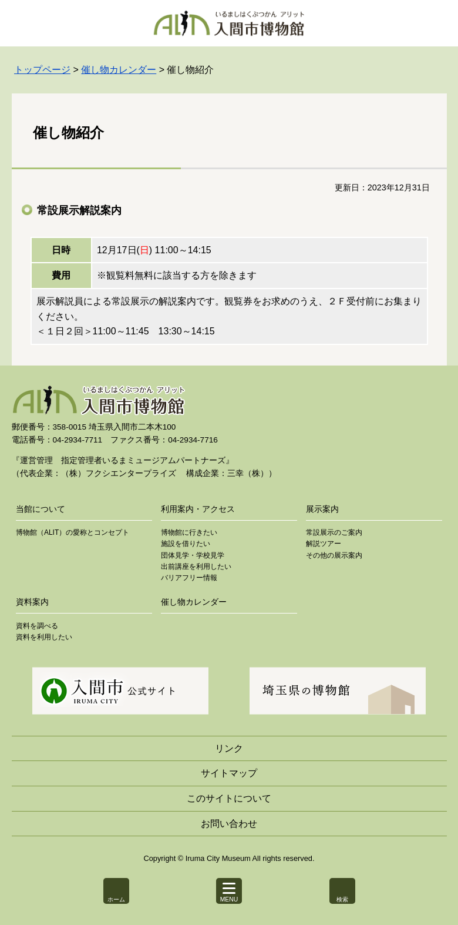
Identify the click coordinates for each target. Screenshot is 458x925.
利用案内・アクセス (198, 509)
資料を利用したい (44, 637)
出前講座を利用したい (196, 566)
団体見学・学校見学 (192, 555)
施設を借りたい (185, 543)
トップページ (42, 70)
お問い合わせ (229, 824)
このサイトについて (229, 798)
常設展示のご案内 (334, 532)
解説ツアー (323, 543)
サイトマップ (229, 773)
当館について (40, 509)
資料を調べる (37, 626)
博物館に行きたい (189, 532)
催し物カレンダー (118, 70)
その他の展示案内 (334, 555)
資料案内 (32, 601)
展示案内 (322, 509)
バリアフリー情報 (189, 578)
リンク (229, 748)
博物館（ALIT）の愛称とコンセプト (72, 532)
